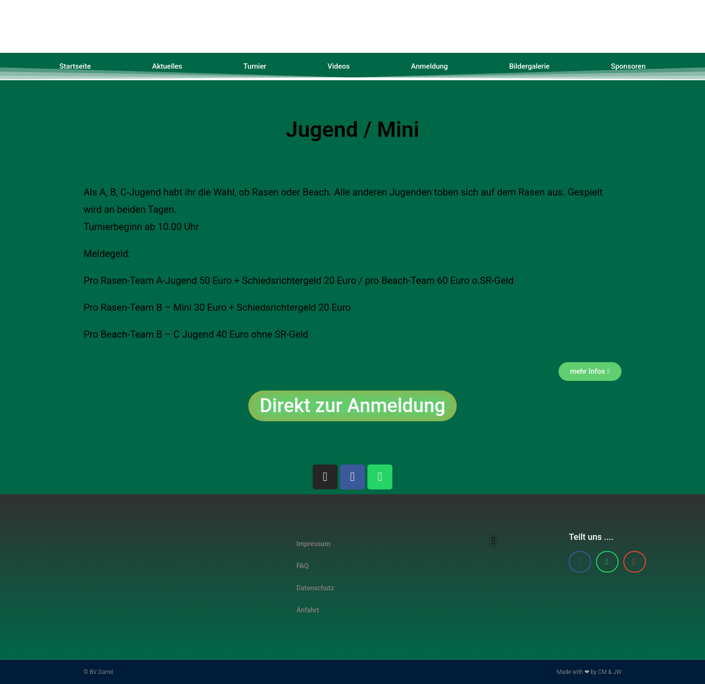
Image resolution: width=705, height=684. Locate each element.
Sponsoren (628, 66)
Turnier (255, 66)
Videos (339, 66)
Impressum (313, 544)
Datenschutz (315, 588)
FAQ (302, 566)
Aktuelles (167, 66)
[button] (493, 541)
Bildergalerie (529, 66)
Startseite (75, 66)
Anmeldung (429, 66)
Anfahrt (307, 610)
